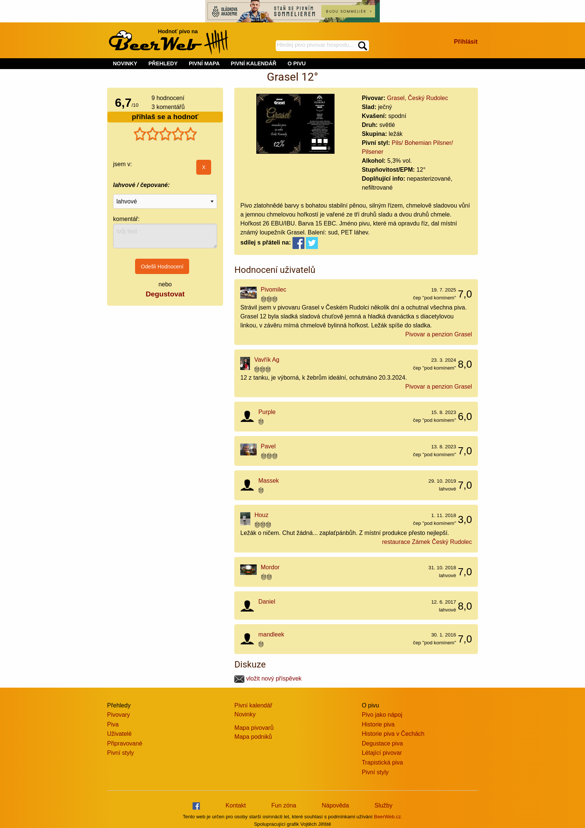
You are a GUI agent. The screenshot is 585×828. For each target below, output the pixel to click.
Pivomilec (273, 289)
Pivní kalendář (253, 705)
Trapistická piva (382, 762)
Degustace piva (382, 743)
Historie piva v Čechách (393, 734)
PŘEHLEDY (163, 63)
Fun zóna (283, 805)
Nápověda (335, 805)
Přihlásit (466, 41)
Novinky (245, 714)
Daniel (266, 601)
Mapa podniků (253, 737)
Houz (261, 515)
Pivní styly (120, 753)
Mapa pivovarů (253, 728)
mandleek (271, 634)
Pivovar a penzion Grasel (438, 334)
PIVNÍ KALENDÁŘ (253, 63)
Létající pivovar (382, 753)
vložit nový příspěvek (267, 678)
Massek (268, 480)
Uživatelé (119, 734)
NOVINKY (125, 63)
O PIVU (297, 63)
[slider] (165, 134)
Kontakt (236, 805)
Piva (113, 724)
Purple (266, 412)
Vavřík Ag (266, 360)
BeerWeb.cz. (388, 816)
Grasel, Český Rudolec (417, 98)
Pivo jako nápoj (382, 715)
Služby (383, 805)
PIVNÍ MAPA (204, 63)
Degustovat (165, 294)
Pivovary (118, 715)
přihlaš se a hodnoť (165, 117)
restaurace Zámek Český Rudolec (427, 542)
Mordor (270, 567)
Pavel (268, 446)
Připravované (124, 743)
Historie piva (378, 724)
